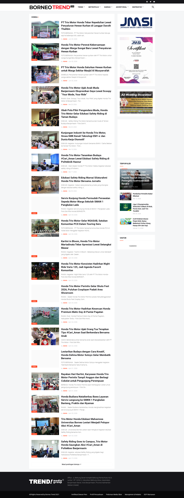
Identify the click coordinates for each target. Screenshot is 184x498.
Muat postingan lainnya (70, 464)
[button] (153, 7)
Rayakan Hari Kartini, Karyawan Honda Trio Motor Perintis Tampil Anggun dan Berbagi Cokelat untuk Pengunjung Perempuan (85, 377)
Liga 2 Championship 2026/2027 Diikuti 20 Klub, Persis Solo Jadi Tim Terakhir (142, 207)
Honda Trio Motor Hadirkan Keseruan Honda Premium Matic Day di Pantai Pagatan (85, 310)
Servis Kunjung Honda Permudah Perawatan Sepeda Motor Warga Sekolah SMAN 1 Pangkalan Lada (85, 201)
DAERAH (107, 7)
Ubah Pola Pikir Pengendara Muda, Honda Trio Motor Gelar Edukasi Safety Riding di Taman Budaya (84, 113)
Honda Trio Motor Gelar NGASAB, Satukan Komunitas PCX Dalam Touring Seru (84, 222)
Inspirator (137, 7)
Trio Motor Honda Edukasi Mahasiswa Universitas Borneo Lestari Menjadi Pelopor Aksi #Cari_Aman (85, 422)
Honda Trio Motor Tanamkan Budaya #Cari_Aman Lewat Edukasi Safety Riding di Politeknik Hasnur (85, 158)
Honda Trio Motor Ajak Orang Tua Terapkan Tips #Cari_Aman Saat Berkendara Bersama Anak (85, 332)
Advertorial (121, 7)
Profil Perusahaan (96, 494)
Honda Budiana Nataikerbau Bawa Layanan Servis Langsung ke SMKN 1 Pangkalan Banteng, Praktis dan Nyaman (84, 400)
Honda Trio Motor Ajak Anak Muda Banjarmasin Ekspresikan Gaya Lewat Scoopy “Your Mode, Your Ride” (86, 91)
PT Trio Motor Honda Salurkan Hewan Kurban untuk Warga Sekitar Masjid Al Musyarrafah (86, 69)
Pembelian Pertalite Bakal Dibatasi (142, 195)
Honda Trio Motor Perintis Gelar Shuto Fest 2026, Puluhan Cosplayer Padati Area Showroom (85, 289)
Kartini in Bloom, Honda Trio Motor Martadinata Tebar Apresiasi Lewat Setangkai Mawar (86, 244)
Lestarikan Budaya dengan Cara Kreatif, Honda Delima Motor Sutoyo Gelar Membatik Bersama (86, 355)
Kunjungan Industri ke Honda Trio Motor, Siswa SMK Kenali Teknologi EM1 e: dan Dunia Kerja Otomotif (83, 136)
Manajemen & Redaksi (133, 494)
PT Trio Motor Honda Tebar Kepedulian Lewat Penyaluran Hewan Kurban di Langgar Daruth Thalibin (86, 25)
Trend (80, 7)
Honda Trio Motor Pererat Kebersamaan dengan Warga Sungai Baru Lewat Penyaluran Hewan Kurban (86, 48)
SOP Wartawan (149, 494)
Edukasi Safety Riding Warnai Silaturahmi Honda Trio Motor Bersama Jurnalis (84, 179)
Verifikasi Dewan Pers (79, 494)
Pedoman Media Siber (114, 494)
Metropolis (93, 7)
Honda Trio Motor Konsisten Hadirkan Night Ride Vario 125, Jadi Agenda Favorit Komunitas (85, 267)
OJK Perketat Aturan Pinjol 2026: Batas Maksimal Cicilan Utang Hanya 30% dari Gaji (141, 222)
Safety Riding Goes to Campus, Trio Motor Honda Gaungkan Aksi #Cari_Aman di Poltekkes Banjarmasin (84, 445)
